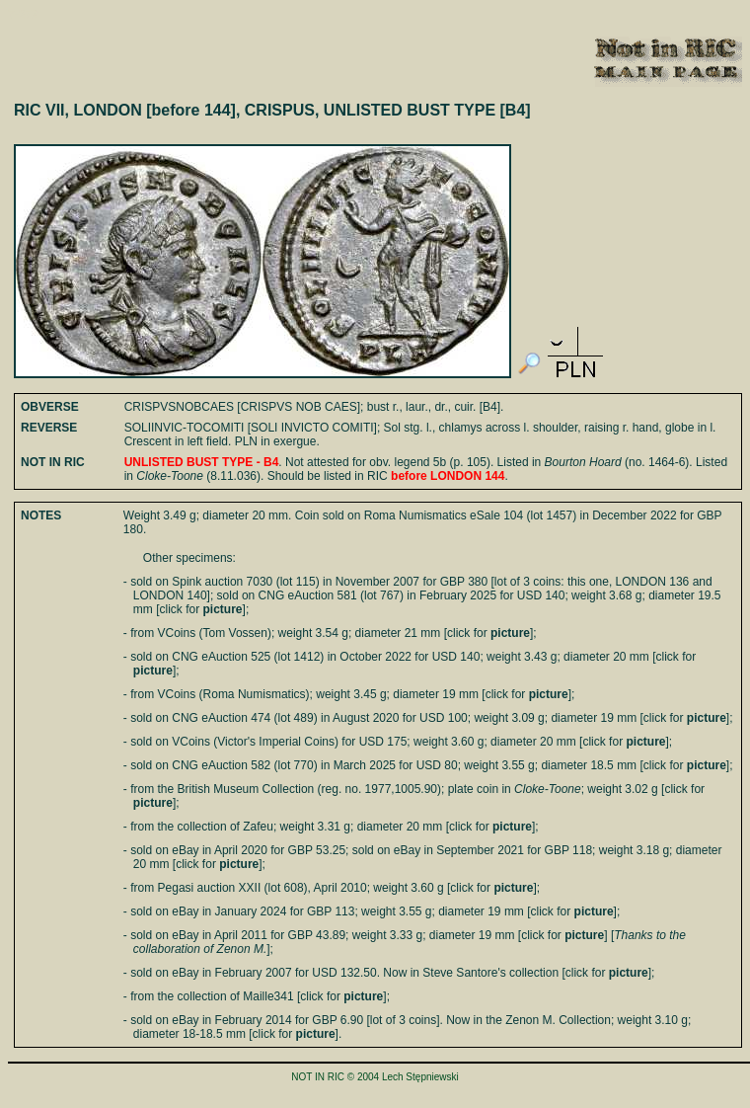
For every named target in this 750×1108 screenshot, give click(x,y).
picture (223, 609)
